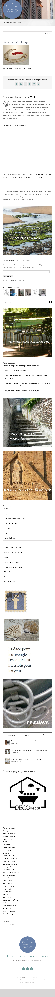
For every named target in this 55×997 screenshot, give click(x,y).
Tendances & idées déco (12, 577)
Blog (5, 514)
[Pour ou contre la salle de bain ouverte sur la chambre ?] (7, 750)
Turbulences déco (9, 903)
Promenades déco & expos (13, 567)
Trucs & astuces (9, 582)
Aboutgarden (7, 831)
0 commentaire (27, 68)
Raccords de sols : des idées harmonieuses (25, 741)
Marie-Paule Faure (9, 875)
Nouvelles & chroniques (12, 562)
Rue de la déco (8, 897)
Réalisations (8, 572)
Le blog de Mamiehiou (10, 867)
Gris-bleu (6, 853)
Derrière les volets (9, 847)
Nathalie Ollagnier (9, 886)
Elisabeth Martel (8, 850)
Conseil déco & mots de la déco (14, 519)
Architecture (8, 509)
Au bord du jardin (9, 839)
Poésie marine (7, 889)
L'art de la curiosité (9, 861)
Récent (27, 735)
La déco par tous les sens (12, 548)
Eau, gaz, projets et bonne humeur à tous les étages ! (21, 391)
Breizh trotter (7, 842)
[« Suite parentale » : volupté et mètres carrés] (7, 760)
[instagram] (27, 968)
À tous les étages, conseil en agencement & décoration (22, 366)
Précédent (48, 33)
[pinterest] (31, 968)
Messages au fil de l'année (13, 552)
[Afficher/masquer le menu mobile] (51, 1)
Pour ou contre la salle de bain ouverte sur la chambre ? (29, 750)
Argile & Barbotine (9, 836)
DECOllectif (8, 528)
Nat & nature (7, 883)
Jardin (6, 543)
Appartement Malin (9, 834)
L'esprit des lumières (10, 864)
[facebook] (23, 968)
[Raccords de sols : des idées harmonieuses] (7, 741)
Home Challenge (9, 538)
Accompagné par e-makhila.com (29, 980)
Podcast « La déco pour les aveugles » (16, 371)
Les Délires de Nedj (9, 870)
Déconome (6, 845)
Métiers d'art (8, 557)
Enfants (6, 533)
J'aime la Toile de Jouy (10, 858)
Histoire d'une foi (8, 856)
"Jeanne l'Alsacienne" (34, 960)
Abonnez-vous (8, 276)
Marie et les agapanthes (11, 872)
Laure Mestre (9, 68)
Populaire (11, 735)
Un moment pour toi (9, 906)
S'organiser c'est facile (10, 900)
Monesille (6, 878)
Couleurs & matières (11, 523)
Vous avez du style (9, 911)
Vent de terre (7, 908)
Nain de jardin (8, 881)
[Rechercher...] (26, 302)
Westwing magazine (9, 914)
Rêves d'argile (7, 892)
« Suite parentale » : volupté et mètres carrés (26, 759)
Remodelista (7, 894)
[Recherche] (50, 302)
